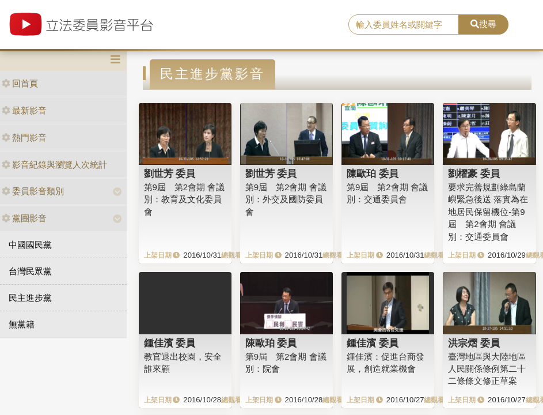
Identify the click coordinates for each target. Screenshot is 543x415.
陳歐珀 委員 (372, 173)
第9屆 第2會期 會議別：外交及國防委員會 (285, 199)
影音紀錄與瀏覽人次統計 (54, 164)
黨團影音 (24, 218)
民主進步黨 (30, 298)
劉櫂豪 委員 (474, 173)
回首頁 (20, 83)
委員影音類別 (33, 191)
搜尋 (483, 24)
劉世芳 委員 (170, 173)
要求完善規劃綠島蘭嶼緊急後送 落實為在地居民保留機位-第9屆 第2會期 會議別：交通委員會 (488, 212)
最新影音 (24, 110)
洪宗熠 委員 (474, 343)
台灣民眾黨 (30, 271)
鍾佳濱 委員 (170, 343)
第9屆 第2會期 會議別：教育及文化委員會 (184, 199)
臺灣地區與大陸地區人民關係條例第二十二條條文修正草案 (487, 369)
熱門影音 (24, 137)
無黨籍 (22, 324)
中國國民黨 (30, 245)
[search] (403, 24)
